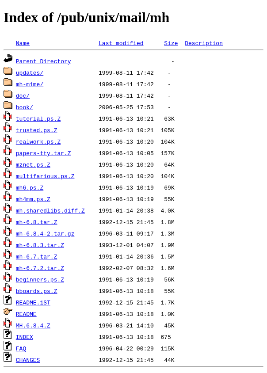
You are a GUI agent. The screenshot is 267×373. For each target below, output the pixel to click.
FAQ (21, 348)
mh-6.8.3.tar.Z (40, 245)
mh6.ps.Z (29, 187)
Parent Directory (43, 61)
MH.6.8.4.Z (33, 325)
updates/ (29, 72)
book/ (24, 107)
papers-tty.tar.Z (43, 153)
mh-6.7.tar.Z (36, 256)
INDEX (24, 337)
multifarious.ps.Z (45, 176)
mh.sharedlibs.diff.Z (50, 210)
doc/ (23, 95)
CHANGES (28, 360)
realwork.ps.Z (38, 141)
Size (171, 43)
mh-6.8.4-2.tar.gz (45, 233)
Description (204, 43)
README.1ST (33, 302)
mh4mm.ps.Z (33, 199)
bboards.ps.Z (36, 291)
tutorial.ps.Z (38, 118)
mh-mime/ (29, 84)
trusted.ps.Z (36, 130)
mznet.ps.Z (33, 164)
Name (23, 43)
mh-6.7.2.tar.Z (40, 268)
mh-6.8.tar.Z (36, 222)
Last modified (121, 43)
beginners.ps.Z (40, 279)
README (26, 314)
